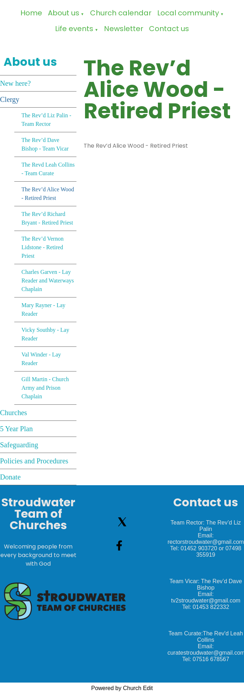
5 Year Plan (16, 429)
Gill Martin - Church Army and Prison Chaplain (45, 387)
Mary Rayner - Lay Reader (43, 309)
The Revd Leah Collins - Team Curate (48, 169)
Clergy (9, 99)
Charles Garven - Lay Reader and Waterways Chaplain (47, 280)
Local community (188, 13)
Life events (74, 29)
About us (63, 13)
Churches (13, 413)
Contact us (169, 29)
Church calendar (120, 13)
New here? (15, 83)
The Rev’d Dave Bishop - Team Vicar (45, 144)
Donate (10, 477)
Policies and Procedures (34, 461)
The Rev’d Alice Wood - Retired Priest (47, 193)
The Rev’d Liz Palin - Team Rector (46, 119)
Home (31, 13)
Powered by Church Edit (122, 688)
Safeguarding (19, 445)
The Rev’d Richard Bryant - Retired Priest (47, 218)
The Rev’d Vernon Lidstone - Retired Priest (42, 247)
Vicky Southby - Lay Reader (45, 334)
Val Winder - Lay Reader (41, 358)
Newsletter (123, 29)
